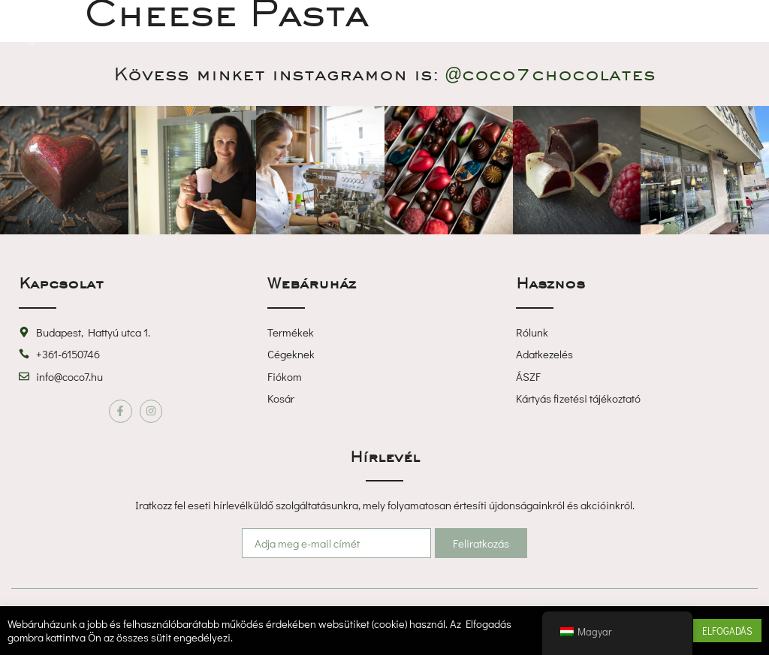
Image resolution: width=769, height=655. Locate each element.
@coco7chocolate (550, 73)
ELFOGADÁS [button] (727, 630)
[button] (384, 34)
